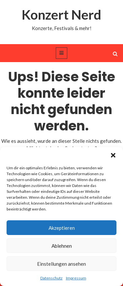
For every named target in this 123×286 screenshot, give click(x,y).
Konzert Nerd (61, 15)
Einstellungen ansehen (61, 264)
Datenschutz (51, 278)
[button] (113, 155)
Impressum (76, 278)
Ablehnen (61, 246)
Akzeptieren (62, 228)
